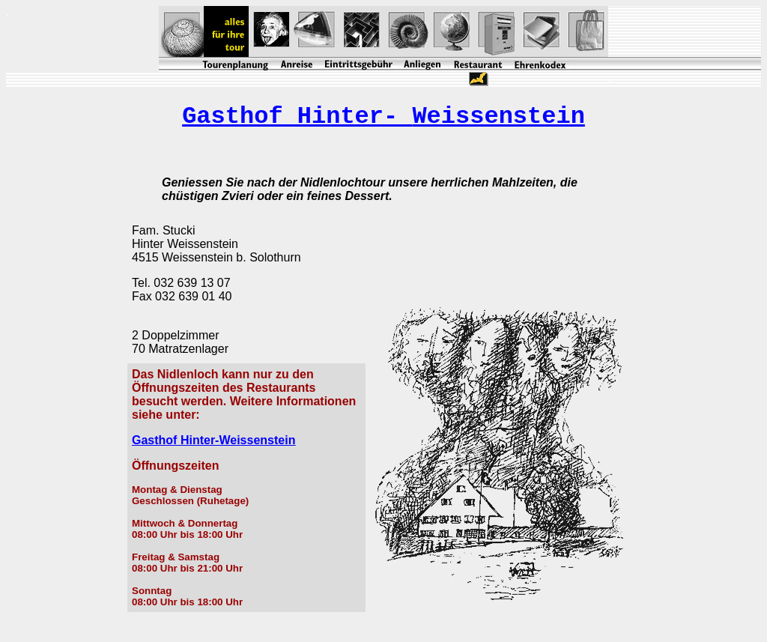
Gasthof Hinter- (383, 116)
